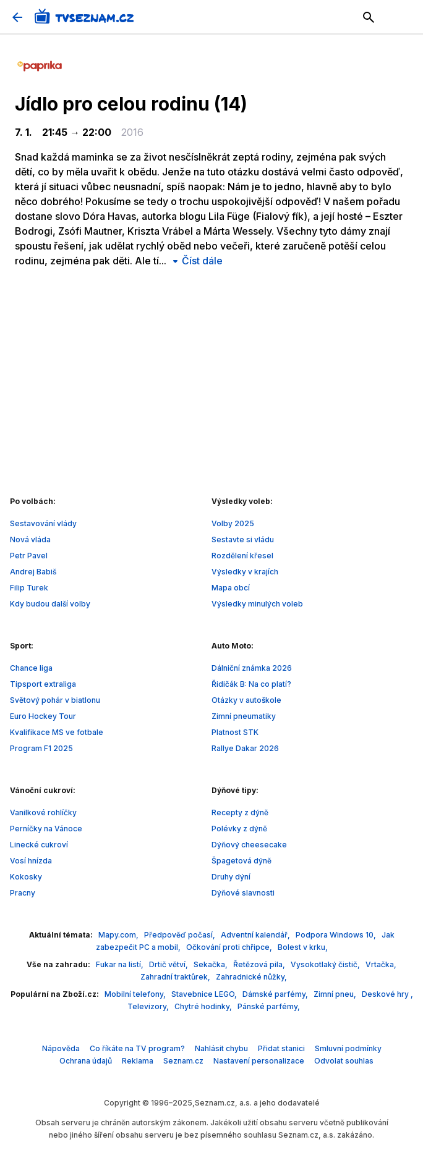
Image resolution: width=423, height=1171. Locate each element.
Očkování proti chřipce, (230, 947)
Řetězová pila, (260, 964)
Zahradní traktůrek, (176, 976)
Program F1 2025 (41, 748)
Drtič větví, (169, 964)
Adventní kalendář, (256, 934)
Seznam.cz (183, 1060)
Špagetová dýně (241, 860)
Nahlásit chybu (221, 1048)
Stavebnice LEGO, (205, 994)
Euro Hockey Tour (43, 716)
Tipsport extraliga (43, 684)
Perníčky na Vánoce (46, 828)
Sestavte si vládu (243, 539)
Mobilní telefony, (136, 994)
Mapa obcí (231, 587)
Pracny (22, 892)
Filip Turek (29, 587)
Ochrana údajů (85, 1060)
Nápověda (61, 1048)
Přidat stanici (281, 1048)
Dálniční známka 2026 (252, 668)
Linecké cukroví (39, 844)
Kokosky (26, 876)
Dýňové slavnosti (243, 892)
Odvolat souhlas (344, 1060)
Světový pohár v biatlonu (55, 700)
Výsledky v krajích (245, 571)
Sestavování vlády (43, 523)
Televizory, (149, 1006)
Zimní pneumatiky (244, 716)
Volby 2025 (233, 523)
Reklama (137, 1060)
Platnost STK (235, 732)
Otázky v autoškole (246, 700)
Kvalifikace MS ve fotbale (56, 732)
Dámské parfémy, (276, 994)
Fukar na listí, (120, 964)
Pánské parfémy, (268, 1006)
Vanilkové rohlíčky (43, 812)
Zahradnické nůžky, (251, 976)
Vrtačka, (380, 964)
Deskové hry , (387, 994)
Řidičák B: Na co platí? (251, 684)
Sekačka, (211, 964)
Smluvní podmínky (348, 1048)
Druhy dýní (231, 876)
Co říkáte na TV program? (137, 1048)
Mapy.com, (119, 934)
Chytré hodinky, (204, 1006)
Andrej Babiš (33, 571)
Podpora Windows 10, (337, 934)
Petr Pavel (29, 555)
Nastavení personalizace (258, 1060)
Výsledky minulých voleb (257, 603)
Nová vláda (30, 539)
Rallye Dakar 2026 (245, 748)
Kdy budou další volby (50, 603)
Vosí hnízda (31, 860)
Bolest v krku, (303, 947)
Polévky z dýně (239, 828)
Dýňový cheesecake (249, 844)
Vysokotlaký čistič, (326, 964)
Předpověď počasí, (180, 934)
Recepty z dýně (240, 812)
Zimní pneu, (336, 994)
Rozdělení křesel (242, 555)
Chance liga (31, 668)
